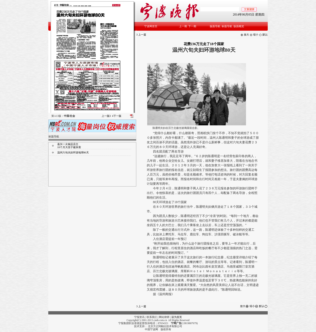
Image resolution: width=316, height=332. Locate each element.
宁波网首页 (150, 26)
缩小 (254, 34)
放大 (245, 34)
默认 (263, 34)
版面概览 (238, 26)
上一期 (183, 26)
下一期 (192, 26)
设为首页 (176, 317)
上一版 (106, 115)
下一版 (116, 115)
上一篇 (141, 34)
